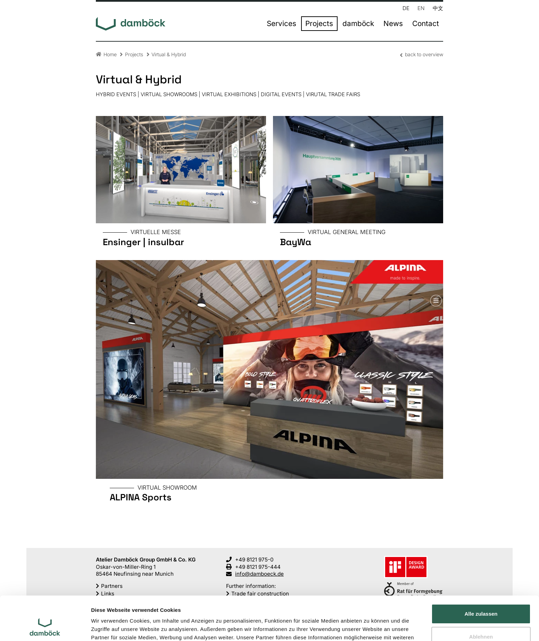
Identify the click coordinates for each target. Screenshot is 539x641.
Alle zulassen (480, 576)
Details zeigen (108, 627)
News (393, 23)
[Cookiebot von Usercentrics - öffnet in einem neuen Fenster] (45, 627)
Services (281, 23)
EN (421, 8)
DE (406, 8)
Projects (319, 23)
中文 (438, 8)
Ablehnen (481, 599)
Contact (425, 23)
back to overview (424, 54)
